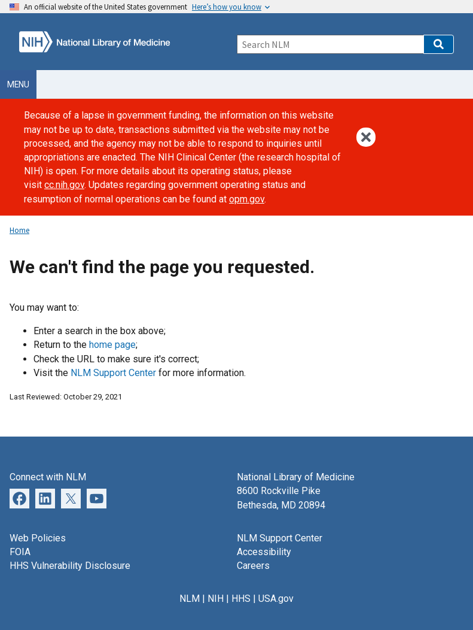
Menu (18, 84)
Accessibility (264, 552)
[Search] (330, 44)
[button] (438, 44)
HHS (241, 598)
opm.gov (246, 199)
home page (112, 344)
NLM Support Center (113, 372)
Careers (253, 565)
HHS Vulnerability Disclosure (70, 565)
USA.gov (276, 598)
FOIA (20, 552)
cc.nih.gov (64, 184)
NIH (215, 598)
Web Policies (38, 538)
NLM (189, 598)
